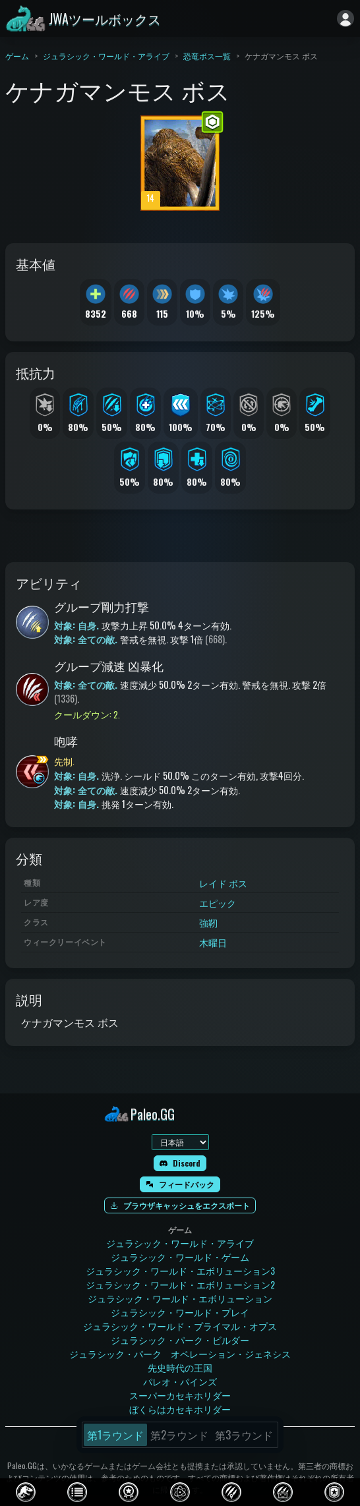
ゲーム (17, 55)
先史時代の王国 (180, 1367)
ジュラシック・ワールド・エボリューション (180, 1298)
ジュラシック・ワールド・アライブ (106, 55)
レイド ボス (223, 883)
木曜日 (213, 942)
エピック (217, 903)
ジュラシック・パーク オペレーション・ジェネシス (180, 1353)
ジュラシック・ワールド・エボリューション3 (180, 1270)
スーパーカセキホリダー (180, 1395)
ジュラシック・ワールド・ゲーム (180, 1256)
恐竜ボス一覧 (207, 55)
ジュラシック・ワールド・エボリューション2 (180, 1284)
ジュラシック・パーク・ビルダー (180, 1340)
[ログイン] (345, 18)
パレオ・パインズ (180, 1381)
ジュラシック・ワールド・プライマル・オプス (180, 1326)
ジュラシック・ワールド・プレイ (180, 1312)
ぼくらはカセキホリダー (180, 1409)
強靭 (208, 922)
